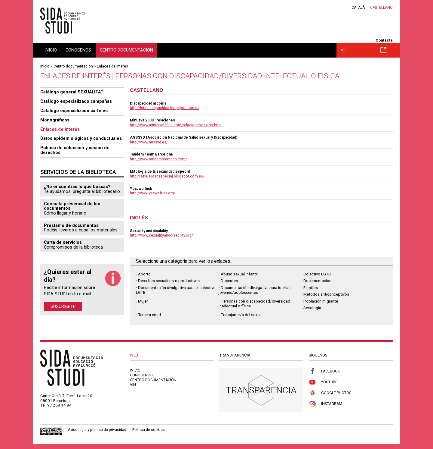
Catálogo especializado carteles (74, 110)
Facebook (324, 371)
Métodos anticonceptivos (326, 294)
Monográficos (54, 120)
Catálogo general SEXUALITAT (71, 92)
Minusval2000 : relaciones (152, 120)
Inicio (51, 50)
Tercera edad (149, 314)
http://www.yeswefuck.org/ (152, 193)
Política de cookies (148, 430)
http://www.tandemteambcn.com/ (158, 159)
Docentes (229, 280)
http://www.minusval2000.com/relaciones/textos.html (176, 125)
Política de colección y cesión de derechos (74, 150)
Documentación (317, 280)
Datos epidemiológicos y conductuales (81, 138)
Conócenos (78, 50)
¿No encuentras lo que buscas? (77, 186)
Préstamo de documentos (71, 225)
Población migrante (320, 301)
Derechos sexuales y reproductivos (169, 280)
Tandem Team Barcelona (151, 154)
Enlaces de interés (112, 66)
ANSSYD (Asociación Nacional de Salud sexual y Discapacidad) (183, 137)
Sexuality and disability (149, 231)
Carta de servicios (63, 242)
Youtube (323, 382)
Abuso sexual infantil (239, 274)
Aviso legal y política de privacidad (97, 430)
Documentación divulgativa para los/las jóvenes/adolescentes (254, 290)
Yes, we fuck (141, 189)
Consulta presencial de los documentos (72, 206)
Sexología (312, 308)
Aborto (144, 274)
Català (358, 7)
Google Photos (330, 393)
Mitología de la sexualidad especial (160, 171)
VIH (363, 50)
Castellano (381, 7)
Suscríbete (63, 306)
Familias (310, 287)
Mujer (143, 301)
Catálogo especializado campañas (76, 101)
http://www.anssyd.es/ (149, 142)
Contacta (384, 40)
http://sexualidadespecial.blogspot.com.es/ (167, 176)
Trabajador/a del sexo (240, 314)
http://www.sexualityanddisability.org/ (161, 235)
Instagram (325, 404)
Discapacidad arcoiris (148, 103)
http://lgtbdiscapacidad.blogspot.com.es (164, 108)
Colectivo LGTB (317, 274)
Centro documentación (126, 50)
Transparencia (261, 390)
